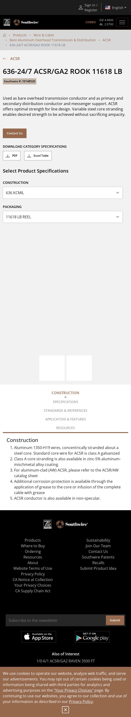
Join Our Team (98, 545)
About (32, 562)
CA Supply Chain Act (32, 590)
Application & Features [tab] (65, 419)
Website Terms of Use (32, 568)
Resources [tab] (65, 428)
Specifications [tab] (65, 402)
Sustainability (98, 540)
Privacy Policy (81, 701)
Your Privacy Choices (32, 585)
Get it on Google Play (92, 637)
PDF (11, 156)
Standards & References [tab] (65, 410)
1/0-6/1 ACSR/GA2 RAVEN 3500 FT (65, 661)
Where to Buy (33, 545)
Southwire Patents (98, 557)
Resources (32, 557)
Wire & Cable (44, 35)
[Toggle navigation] (122, 22)
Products (20, 35)
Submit (115, 620)
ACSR (107, 40)
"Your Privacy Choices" (73, 690)
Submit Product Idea (98, 568)
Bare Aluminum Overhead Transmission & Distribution (53, 40)
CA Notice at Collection (33, 579)
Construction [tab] (65, 392)
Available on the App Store (38, 637)
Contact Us (15, 133)
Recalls (98, 562)
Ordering (33, 551)
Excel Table (38, 156)
